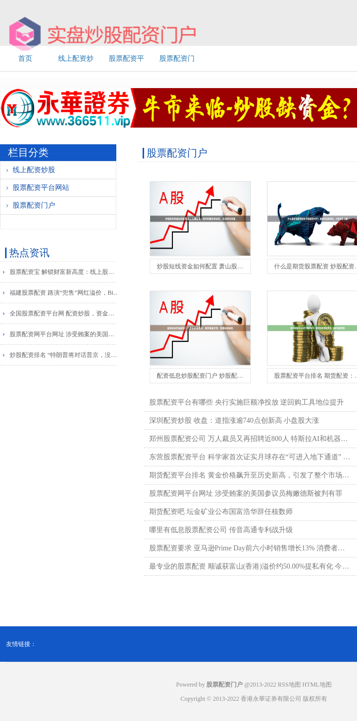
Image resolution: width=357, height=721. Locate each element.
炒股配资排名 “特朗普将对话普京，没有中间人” (65, 354)
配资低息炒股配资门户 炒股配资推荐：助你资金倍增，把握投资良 (245, 375)
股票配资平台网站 (41, 187)
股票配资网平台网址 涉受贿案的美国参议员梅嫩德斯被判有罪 (65, 334)
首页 (25, 58)
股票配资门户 (34, 205)
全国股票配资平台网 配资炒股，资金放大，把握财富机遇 (65, 313)
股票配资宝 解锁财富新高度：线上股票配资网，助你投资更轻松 (65, 271)
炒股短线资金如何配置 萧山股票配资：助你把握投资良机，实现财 (245, 266)
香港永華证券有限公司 (271, 698)
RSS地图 (289, 684)
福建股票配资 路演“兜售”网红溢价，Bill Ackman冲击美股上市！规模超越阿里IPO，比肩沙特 (65, 292)
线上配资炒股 (34, 170)
